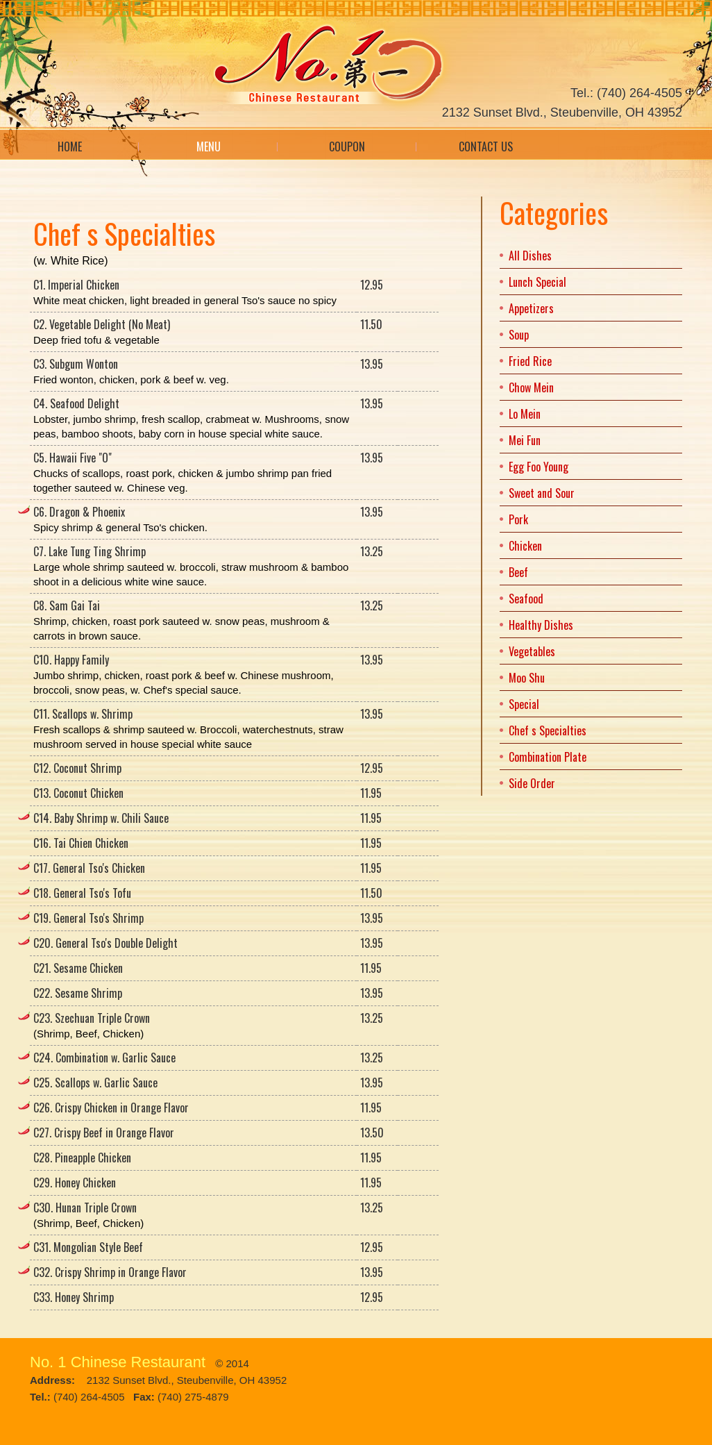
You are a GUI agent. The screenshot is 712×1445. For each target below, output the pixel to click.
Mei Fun (525, 440)
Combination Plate (547, 757)
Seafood (526, 598)
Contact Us (486, 146)
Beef (518, 572)
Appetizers (531, 308)
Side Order (532, 783)
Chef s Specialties (547, 730)
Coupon (347, 146)
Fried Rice (530, 361)
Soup (519, 334)
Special (524, 704)
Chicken (525, 545)
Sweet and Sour (542, 493)
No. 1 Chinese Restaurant (117, 1362)
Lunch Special (537, 282)
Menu (208, 146)
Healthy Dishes (541, 625)
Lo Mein (525, 414)
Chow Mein (531, 387)
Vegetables (532, 651)
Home (70, 146)
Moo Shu (527, 677)
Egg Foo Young (538, 466)
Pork (518, 519)
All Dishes (530, 255)
